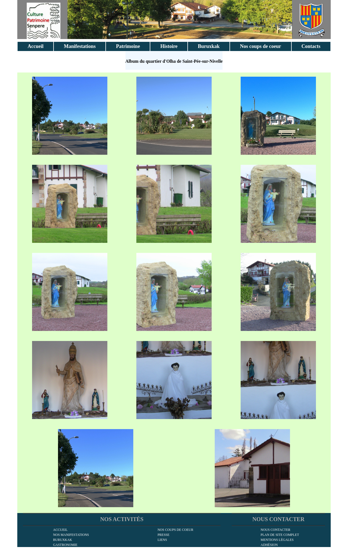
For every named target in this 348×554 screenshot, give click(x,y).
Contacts (310, 46)
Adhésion (269, 545)
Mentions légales (277, 540)
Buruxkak (209, 46)
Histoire (169, 46)
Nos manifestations (71, 535)
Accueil (36, 46)
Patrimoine (128, 46)
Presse (164, 535)
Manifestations (80, 46)
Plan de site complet (280, 535)
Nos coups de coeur (260, 46)
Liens (162, 540)
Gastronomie (65, 545)
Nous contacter (276, 530)
